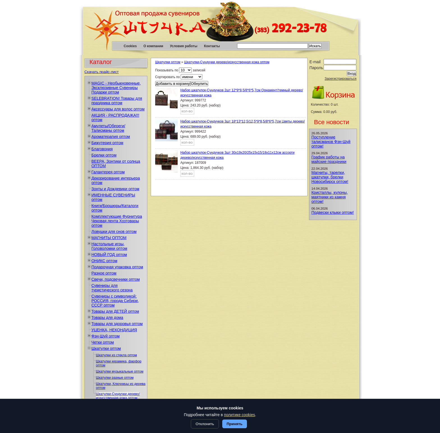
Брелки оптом (103, 155)
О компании (153, 46)
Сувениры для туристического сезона (112, 287)
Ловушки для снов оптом (114, 231)
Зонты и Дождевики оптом (115, 189)
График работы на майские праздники (329, 159)
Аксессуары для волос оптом (118, 109)
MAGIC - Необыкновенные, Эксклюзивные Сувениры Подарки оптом (116, 87)
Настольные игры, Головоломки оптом (109, 246)
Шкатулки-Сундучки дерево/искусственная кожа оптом (118, 396)
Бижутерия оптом (107, 142)
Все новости (331, 122)
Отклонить (205, 424)
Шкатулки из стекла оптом (116, 355)
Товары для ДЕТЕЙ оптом (115, 311)
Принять (234, 424)
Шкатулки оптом (106, 348)
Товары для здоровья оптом (117, 323)
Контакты (212, 46)
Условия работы (183, 46)
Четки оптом (102, 342)
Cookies (130, 46)
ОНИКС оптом (104, 261)
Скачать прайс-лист (101, 72)
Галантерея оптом (108, 172)
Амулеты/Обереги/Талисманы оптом (108, 128)
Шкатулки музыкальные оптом (119, 371)
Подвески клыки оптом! (332, 212)
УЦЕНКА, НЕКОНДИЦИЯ (114, 330)
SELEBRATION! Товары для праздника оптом (116, 100)
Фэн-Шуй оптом (105, 336)
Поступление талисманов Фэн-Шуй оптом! (330, 141)
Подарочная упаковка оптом (117, 267)
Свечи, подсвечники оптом (115, 279)
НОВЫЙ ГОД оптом (109, 254)
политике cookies (239, 414)
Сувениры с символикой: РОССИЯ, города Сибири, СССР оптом (115, 300)
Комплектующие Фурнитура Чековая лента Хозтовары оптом (116, 221)
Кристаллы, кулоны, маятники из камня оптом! (329, 197)
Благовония (102, 149)
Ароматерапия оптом (110, 136)
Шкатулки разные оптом (115, 378)
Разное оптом (103, 273)
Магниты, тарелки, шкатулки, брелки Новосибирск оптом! (329, 177)
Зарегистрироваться (340, 79)
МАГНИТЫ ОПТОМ (109, 237)
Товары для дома (107, 317)
